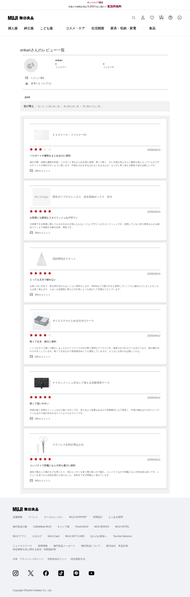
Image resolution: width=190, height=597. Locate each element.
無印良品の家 (20, 526)
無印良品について (90, 545)
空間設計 (97, 517)
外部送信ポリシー (57, 559)
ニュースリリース (22, 545)
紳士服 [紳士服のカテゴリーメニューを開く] (29, 28)
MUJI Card (53, 536)
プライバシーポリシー (32, 559)
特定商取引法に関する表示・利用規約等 (34, 549)
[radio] (31, 149)
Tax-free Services (122, 536)
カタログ (37, 536)
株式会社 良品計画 (117, 545)
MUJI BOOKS (101, 526)
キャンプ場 (63, 526)
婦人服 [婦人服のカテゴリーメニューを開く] (13, 28)
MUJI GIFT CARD (75, 536)
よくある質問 (115, 517)
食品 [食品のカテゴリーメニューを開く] (152, 28)
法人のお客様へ (98, 536)
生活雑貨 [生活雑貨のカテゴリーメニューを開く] (97, 28)
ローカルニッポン (53, 517)
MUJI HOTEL (122, 526)
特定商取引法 (78, 559)
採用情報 (43, 545)
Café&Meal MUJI (42, 526)
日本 (15, 559)
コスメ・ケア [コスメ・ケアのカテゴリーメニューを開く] (75, 28)
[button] (133, 18)
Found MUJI (81, 526)
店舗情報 (17, 517)
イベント (33, 517)
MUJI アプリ (19, 536)
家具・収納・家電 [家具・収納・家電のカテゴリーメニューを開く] (123, 28)
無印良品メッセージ (64, 545)
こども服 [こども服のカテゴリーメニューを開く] (46, 28)
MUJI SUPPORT (78, 517)
